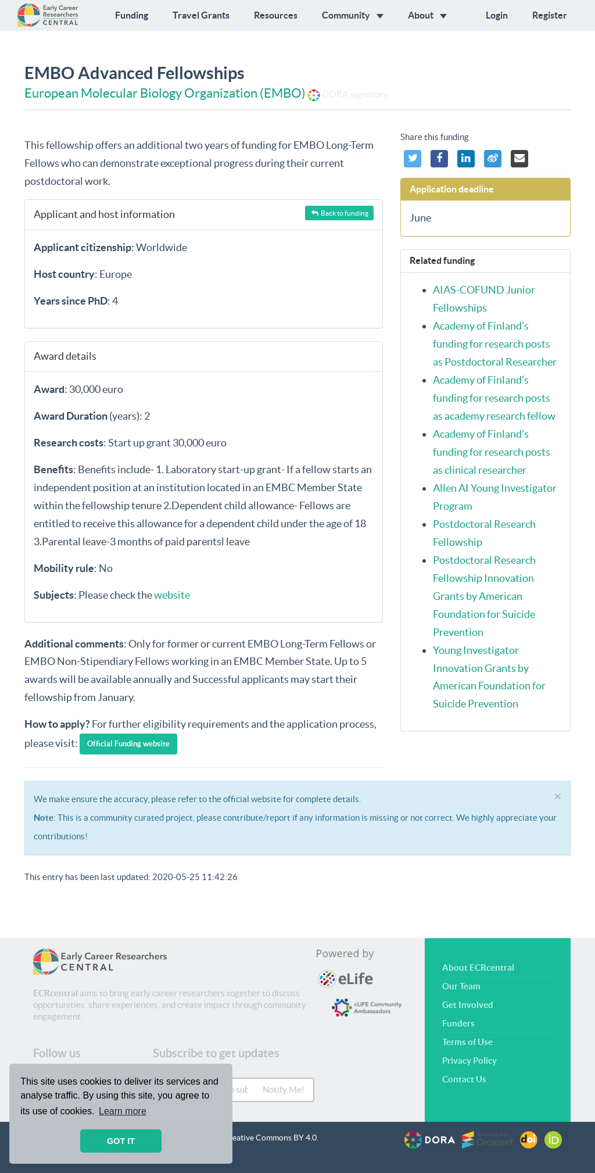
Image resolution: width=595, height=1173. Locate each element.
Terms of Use (467, 1042)
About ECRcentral (478, 967)
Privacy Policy (469, 1060)
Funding (131, 15)
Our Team (461, 986)
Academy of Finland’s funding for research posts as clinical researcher (491, 452)
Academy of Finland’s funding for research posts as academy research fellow (494, 398)
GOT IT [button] (121, 1141)
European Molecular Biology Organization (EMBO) (165, 93)
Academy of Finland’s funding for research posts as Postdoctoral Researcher (495, 344)
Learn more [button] (122, 1111)
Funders (458, 1023)
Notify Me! (283, 1090)
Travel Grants (201, 15)
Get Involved (467, 1005)
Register (549, 15)
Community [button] (352, 15)
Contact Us (464, 1079)
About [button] (427, 15)
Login (497, 15)
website (172, 595)
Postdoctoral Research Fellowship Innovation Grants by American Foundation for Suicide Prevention (484, 596)
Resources (276, 15)
